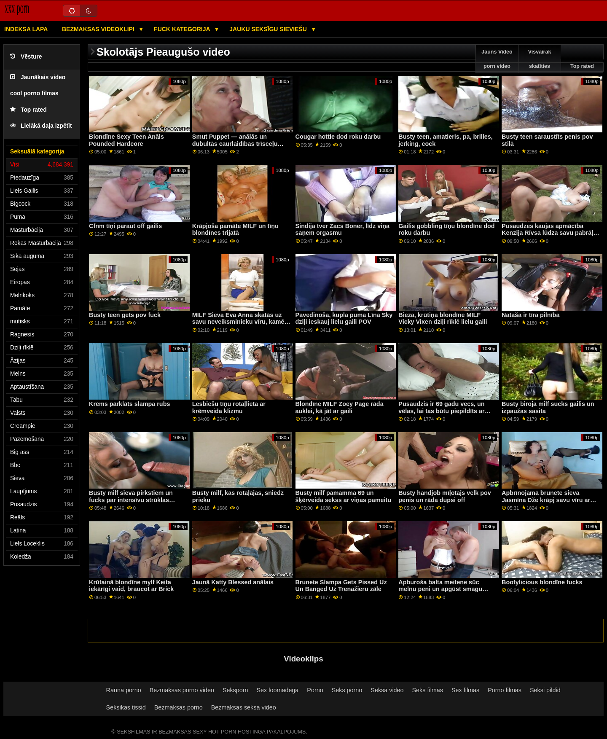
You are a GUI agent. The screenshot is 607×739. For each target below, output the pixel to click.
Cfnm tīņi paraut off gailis (125, 226)
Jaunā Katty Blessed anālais (233, 582)
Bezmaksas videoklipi (99, 29)
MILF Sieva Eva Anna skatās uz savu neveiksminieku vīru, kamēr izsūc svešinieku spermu (239, 322)
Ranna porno (123, 690)
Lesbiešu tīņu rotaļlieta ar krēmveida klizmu (229, 407)
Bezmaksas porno (178, 707)
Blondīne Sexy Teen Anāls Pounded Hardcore (126, 140)
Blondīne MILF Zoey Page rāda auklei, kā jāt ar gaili (339, 407)
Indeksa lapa (26, 29)
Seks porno (347, 690)
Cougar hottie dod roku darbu (338, 136)
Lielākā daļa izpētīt (41, 126)
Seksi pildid (545, 690)
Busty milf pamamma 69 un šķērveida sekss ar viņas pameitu (343, 496)
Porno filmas (504, 690)
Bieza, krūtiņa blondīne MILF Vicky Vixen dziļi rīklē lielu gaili (442, 318)
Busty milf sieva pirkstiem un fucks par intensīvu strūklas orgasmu (131, 499)
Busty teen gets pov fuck (125, 315)
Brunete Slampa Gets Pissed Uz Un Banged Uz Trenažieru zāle (341, 586)
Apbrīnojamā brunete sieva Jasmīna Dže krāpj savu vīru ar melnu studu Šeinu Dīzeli (546, 499)
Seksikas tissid (126, 707)
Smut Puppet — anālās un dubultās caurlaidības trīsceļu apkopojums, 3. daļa (235, 143)
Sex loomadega (278, 690)
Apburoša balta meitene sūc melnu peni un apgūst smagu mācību (440, 589)
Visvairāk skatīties (539, 59)
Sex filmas (465, 690)
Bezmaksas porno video (182, 690)
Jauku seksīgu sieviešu (269, 29)
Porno (315, 690)
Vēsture (26, 57)
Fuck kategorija (183, 29)
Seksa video (387, 690)
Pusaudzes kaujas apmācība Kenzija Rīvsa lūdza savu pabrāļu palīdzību (549, 233)
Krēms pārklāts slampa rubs (129, 403)
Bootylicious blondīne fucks (542, 582)
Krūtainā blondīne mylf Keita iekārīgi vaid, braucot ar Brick (131, 586)
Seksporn (235, 690)
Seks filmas (427, 690)
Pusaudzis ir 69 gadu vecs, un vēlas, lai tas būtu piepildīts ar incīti (441, 410)
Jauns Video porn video (496, 59)
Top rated (28, 110)
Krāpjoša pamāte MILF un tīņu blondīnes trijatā (235, 229)
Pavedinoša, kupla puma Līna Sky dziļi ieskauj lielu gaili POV (344, 318)
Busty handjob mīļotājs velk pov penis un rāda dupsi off (444, 496)
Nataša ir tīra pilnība (530, 315)
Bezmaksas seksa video (243, 707)
